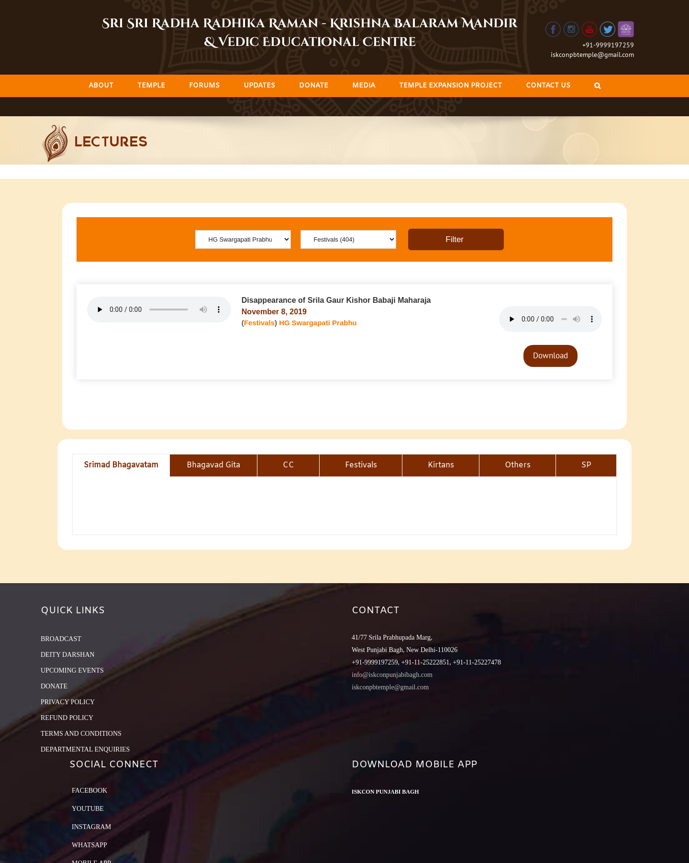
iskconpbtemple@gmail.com (592, 54)
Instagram (91, 826)
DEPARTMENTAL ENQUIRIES (85, 749)
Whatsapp (89, 845)
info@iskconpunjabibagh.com (392, 674)
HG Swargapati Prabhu (318, 323)
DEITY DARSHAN (68, 654)
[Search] (597, 86)
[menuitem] (101, 86)
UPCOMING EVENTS (72, 670)
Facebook (89, 790)
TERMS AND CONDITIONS (81, 733)
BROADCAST (61, 638)
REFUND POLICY (67, 717)
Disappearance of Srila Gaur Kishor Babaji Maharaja (336, 300)
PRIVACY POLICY (68, 702)
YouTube (88, 808)
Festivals (259, 323)
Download (550, 355)
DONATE (54, 686)
